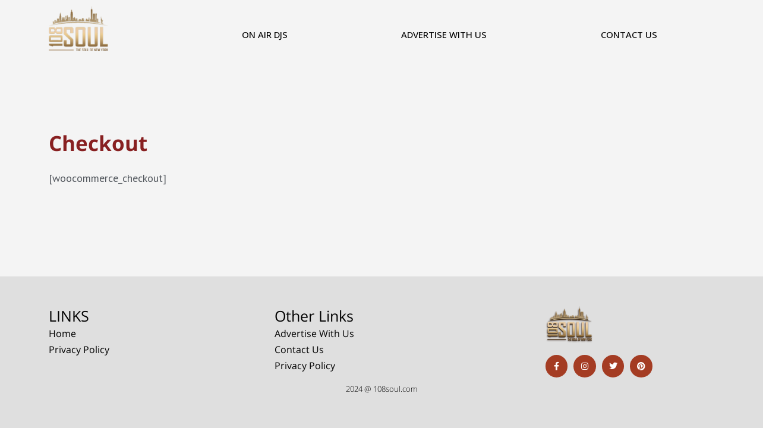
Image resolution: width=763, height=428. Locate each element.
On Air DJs (265, 34)
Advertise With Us (444, 34)
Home (62, 332)
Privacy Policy (79, 348)
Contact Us (629, 34)
